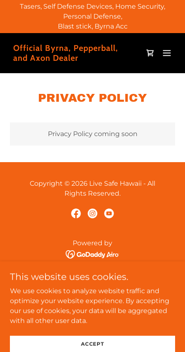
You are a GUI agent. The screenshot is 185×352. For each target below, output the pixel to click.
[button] (167, 53)
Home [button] (92, 274)
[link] (67, 58)
